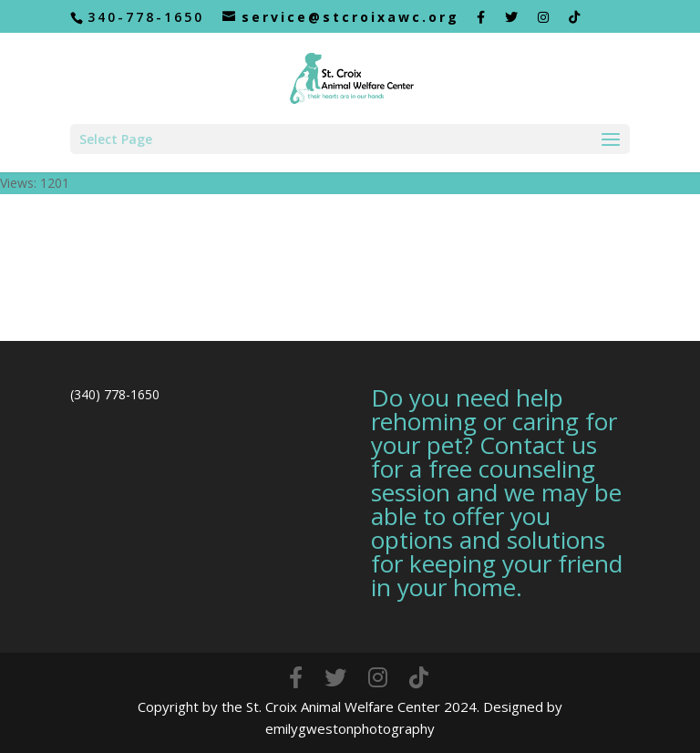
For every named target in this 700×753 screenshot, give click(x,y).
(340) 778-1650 (115, 394)
